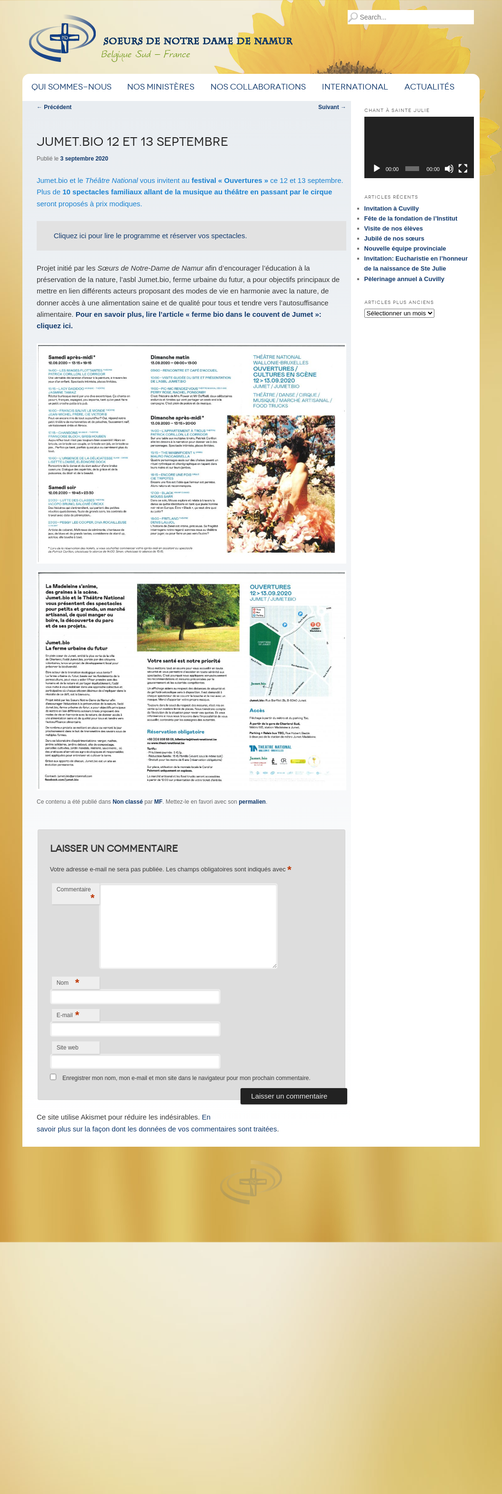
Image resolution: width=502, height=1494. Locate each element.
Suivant (332, 107)
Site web (68, 1047)
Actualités (429, 87)
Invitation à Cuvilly (391, 208)
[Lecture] (377, 168)
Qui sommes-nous (71, 87)
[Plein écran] (463, 168)
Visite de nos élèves (393, 228)
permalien (252, 801)
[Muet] (449, 168)
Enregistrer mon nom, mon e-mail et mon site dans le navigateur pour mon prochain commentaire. (186, 1078)
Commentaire (76, 895)
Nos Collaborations (258, 87)
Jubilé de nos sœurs (394, 238)
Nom (68, 983)
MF (158, 801)
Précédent (54, 107)
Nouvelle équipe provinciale (405, 248)
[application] (419, 147)
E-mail (68, 1015)
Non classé (127, 801)
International (355, 87)
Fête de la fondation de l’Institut (411, 218)
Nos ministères (160, 87)
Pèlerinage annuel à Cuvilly (404, 279)
